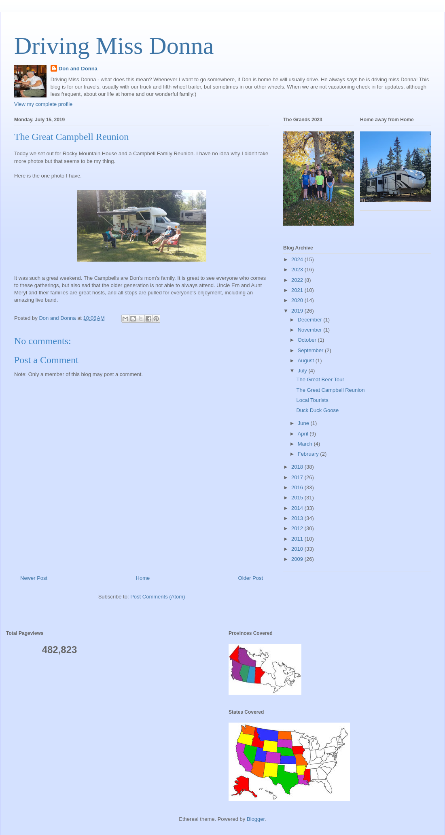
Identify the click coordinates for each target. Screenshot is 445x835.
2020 (298, 300)
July (303, 371)
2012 (298, 528)
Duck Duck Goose (317, 410)
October (308, 340)
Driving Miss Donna (114, 45)
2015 (298, 498)
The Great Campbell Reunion (330, 390)
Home (143, 578)
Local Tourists (312, 400)
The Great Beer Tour (320, 379)
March (306, 444)
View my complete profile (43, 104)
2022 (298, 280)
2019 (298, 311)
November (311, 330)
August (307, 360)
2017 (298, 477)
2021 (298, 290)
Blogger (256, 819)
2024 (298, 259)
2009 (298, 559)
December (311, 320)
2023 (298, 269)
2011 (298, 539)
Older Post (250, 578)
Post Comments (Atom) (157, 597)
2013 (298, 518)
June (304, 423)
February (309, 454)
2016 (298, 487)
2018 (298, 467)
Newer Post (33, 578)
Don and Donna (78, 69)
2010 (298, 549)
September (311, 350)
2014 (298, 508)
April (304, 434)
